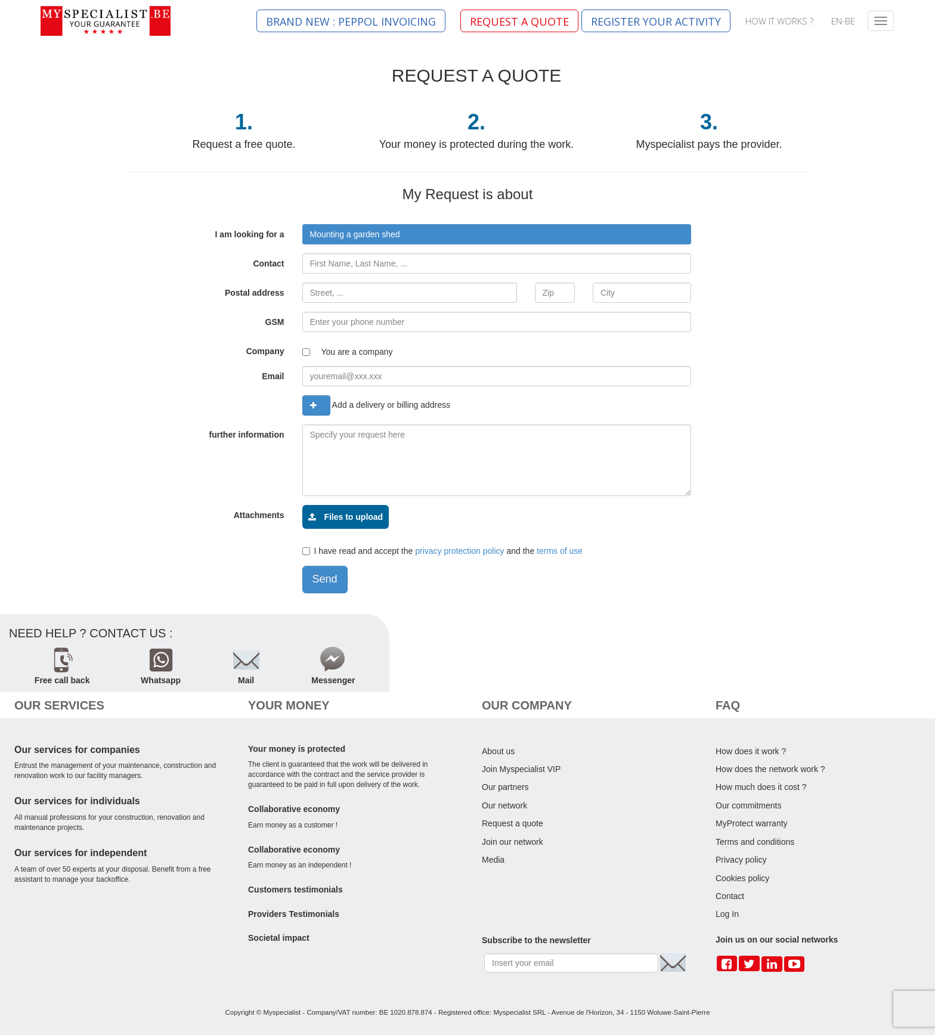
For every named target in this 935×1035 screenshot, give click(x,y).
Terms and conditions (755, 842)
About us (498, 751)
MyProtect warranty (752, 823)
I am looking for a (249, 234)
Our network (504, 805)
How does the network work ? (770, 769)
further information (246, 434)
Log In (727, 914)
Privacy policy (741, 859)
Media (493, 859)
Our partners (505, 787)
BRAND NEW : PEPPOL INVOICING (351, 21)
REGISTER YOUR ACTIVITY (656, 21)
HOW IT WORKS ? (779, 21)
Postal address (254, 293)
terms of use (560, 551)
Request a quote (512, 823)
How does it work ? (751, 751)
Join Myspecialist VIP (521, 769)
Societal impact (278, 938)
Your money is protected (296, 749)
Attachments (259, 515)
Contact (268, 263)
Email (273, 376)
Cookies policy (742, 878)
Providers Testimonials (293, 914)
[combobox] (497, 234)
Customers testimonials (295, 889)
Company (265, 351)
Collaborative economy (294, 809)
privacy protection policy (459, 551)
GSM (274, 322)
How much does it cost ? (761, 787)
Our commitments (748, 805)
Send (325, 579)
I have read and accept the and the (442, 551)
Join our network (512, 842)
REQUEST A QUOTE (519, 21)
